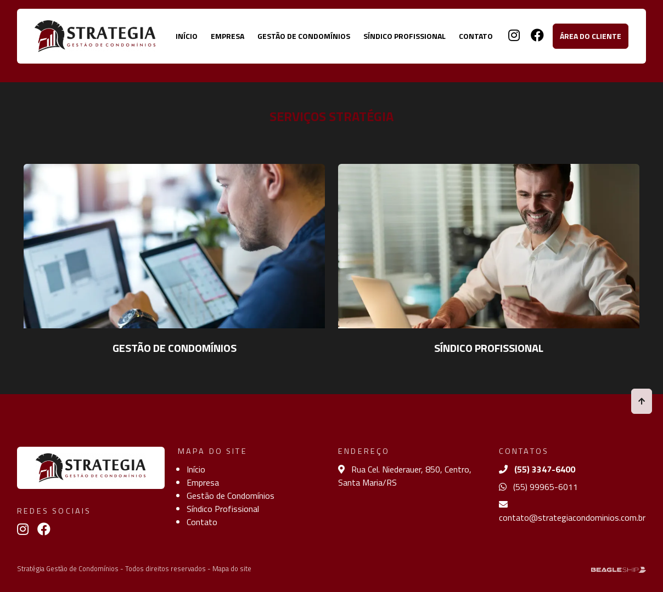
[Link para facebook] (533, 36)
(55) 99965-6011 (538, 486)
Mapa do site (231, 568)
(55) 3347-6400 (537, 469)
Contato (476, 36)
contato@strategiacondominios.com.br (572, 512)
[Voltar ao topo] (641, 401)
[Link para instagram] (509, 36)
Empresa (227, 36)
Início (187, 36)
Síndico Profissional (404, 36)
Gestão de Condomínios (303, 36)
